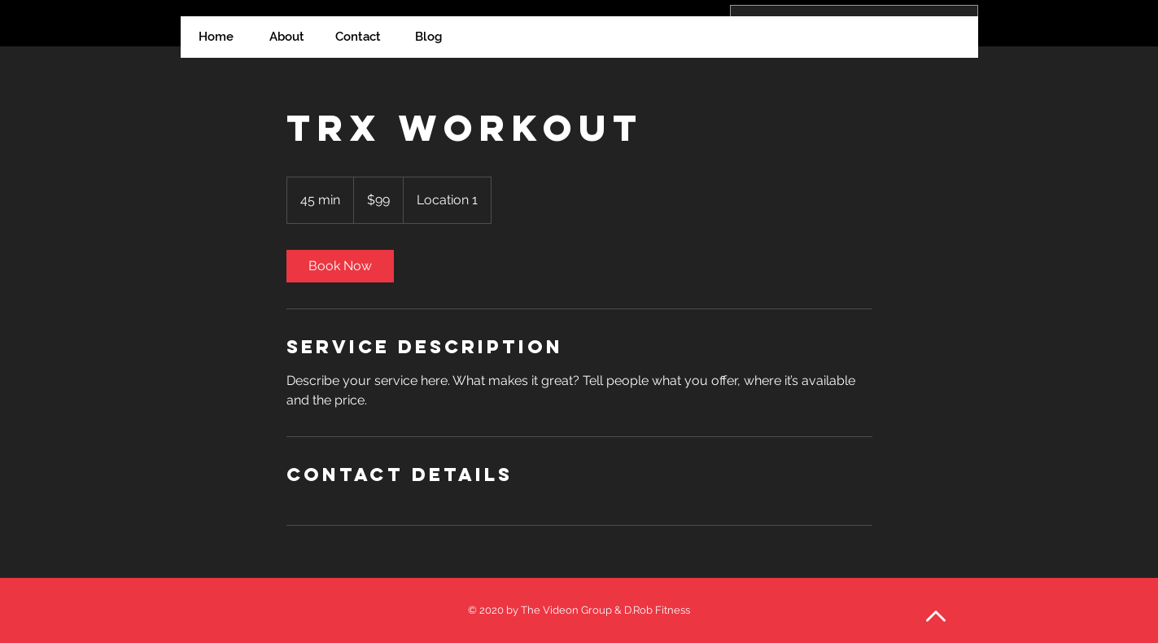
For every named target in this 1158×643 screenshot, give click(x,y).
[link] (340, 266)
